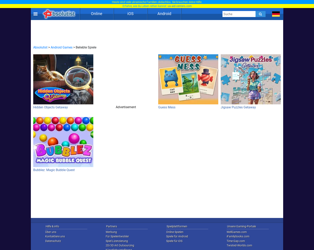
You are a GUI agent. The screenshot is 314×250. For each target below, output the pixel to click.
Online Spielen (174, 232)
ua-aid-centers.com (180, 6)
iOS (130, 13)
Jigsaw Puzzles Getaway (251, 81)
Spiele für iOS (174, 241)
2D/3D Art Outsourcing (120, 245)
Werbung (111, 232)
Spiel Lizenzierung (117, 241)
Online (96, 13)
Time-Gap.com (236, 241)
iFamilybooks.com (238, 236)
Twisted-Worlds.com (239, 245)
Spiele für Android (177, 236)
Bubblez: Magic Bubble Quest (63, 144)
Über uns (50, 232)
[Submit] (261, 14)
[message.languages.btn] (276, 14)
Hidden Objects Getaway (63, 81)
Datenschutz (53, 241)
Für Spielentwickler (117, 236)
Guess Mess (188, 81)
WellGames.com (237, 232)
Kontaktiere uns (55, 236)
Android (164, 13)
